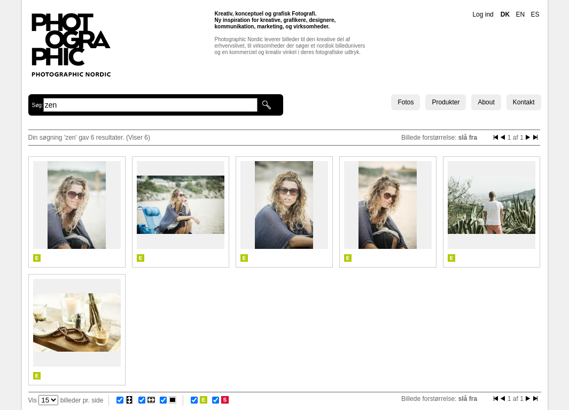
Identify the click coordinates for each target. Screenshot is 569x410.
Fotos (405, 102)
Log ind (482, 14)
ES (535, 14)
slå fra (467, 137)
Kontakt (524, 102)
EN (520, 14)
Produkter (445, 102)
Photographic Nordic (70, 44)
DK (505, 14)
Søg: (37, 105)
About (486, 102)
